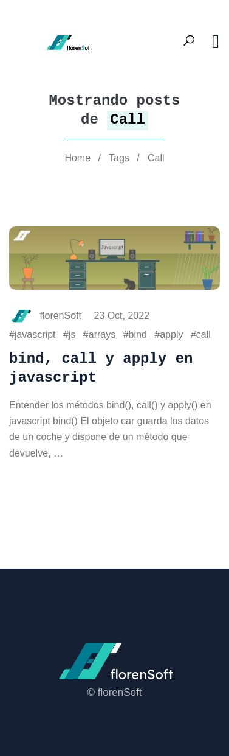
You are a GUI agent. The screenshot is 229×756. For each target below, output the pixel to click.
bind (138, 334)
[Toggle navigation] (215, 41)
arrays (102, 334)
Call (156, 158)
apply (171, 334)
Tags (119, 158)
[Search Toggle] (189, 41)
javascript (35, 334)
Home (77, 158)
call (203, 334)
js (72, 334)
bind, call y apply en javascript (101, 368)
